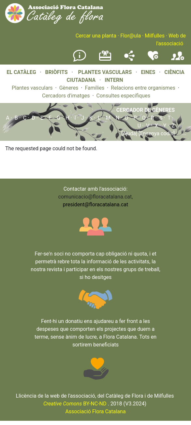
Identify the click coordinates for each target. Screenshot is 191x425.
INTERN (114, 80)
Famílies (94, 88)
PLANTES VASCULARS (105, 72)
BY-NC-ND (75, 404)
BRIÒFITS (57, 72)
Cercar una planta (96, 36)
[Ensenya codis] (156, 133)
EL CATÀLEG (21, 72)
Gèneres (69, 88)
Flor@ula (130, 36)
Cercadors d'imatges (66, 96)
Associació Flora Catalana (95, 411)
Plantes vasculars (32, 88)
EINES (148, 72)
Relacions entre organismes (143, 88)
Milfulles (155, 36)
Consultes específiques (123, 96)
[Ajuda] (129, 133)
